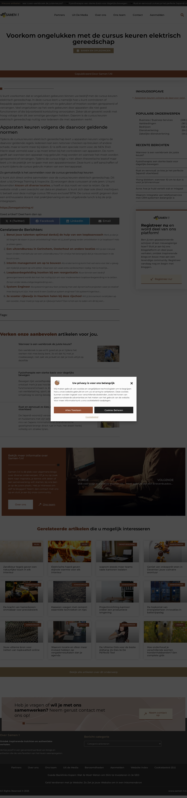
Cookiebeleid (92, 417)
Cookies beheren (114, 410)
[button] (131, 383)
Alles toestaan (73, 410)
